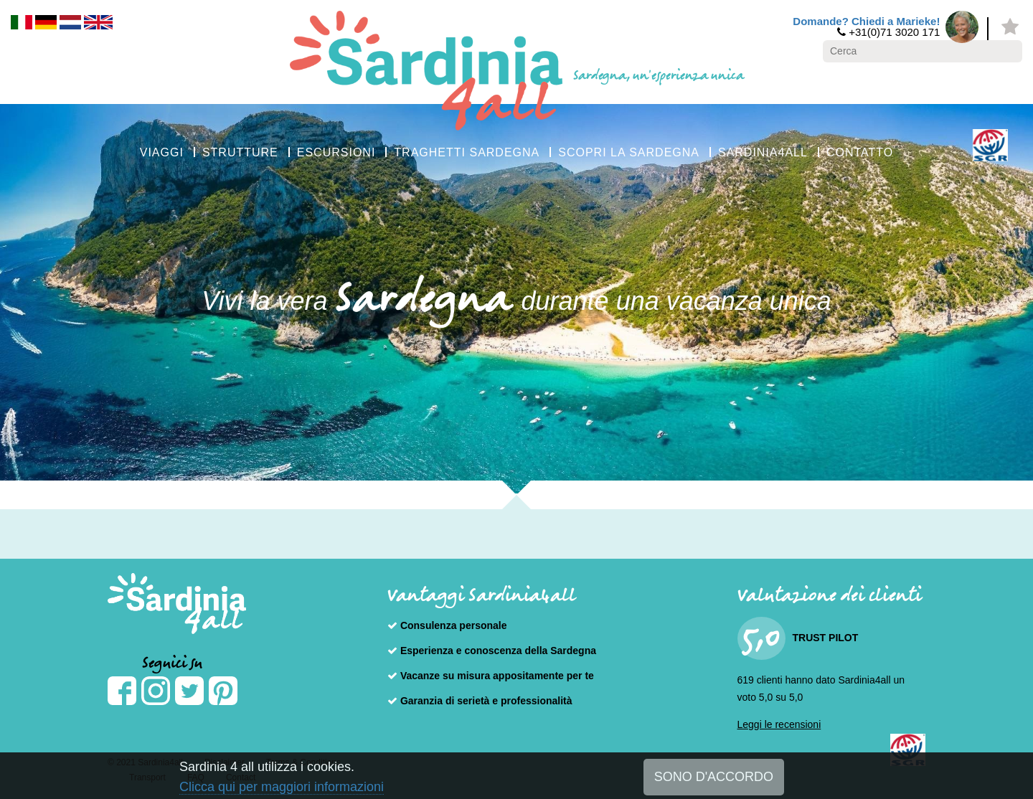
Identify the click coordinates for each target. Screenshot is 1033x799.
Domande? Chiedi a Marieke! (866, 21)
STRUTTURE (240, 152)
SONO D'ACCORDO (713, 777)
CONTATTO (859, 152)
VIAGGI (162, 152)
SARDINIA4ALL (763, 152)
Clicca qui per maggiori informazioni (281, 787)
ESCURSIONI (336, 152)
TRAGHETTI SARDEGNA (466, 152)
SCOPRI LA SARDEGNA (628, 152)
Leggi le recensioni (779, 724)
